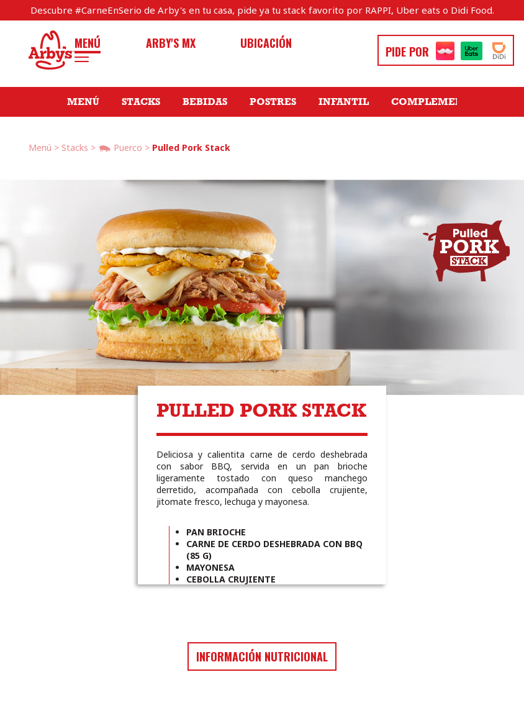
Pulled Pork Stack (191, 147)
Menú (88, 43)
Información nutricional (262, 656)
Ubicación (266, 43)
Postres (273, 102)
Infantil (343, 102)
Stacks (141, 102)
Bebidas (205, 102)
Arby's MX (171, 43)
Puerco (120, 148)
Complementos (437, 102)
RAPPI (378, 10)
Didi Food (471, 10)
